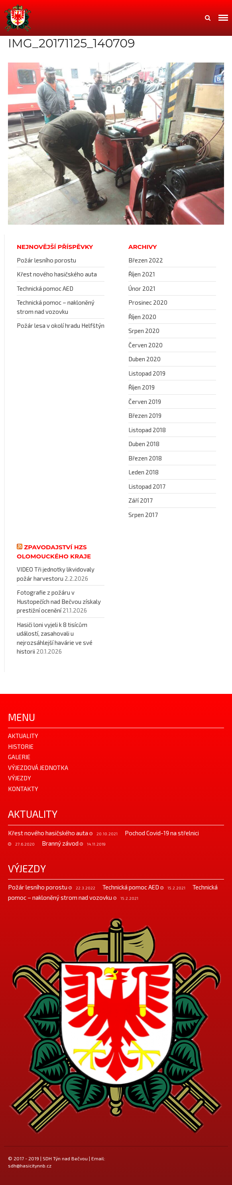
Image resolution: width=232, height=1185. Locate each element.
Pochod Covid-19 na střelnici (162, 832)
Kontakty (23, 788)
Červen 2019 (144, 401)
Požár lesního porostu (46, 260)
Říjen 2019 (141, 387)
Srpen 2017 (143, 514)
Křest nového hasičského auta (57, 274)
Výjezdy (19, 778)
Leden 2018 (143, 472)
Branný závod (61, 843)
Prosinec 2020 (147, 302)
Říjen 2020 (142, 316)
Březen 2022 (145, 260)
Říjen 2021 (141, 274)
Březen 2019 (144, 415)
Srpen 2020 (143, 330)
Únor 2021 (141, 288)
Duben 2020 (144, 358)
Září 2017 (140, 500)
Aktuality (23, 735)
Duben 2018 (143, 443)
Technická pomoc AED (45, 288)
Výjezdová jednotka (38, 767)
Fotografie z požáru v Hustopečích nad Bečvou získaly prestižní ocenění (59, 601)
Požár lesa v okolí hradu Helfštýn (60, 325)
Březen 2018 (145, 458)
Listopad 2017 (146, 486)
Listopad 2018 (147, 429)
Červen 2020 (145, 345)
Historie (20, 746)
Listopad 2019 (146, 373)
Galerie (19, 756)
